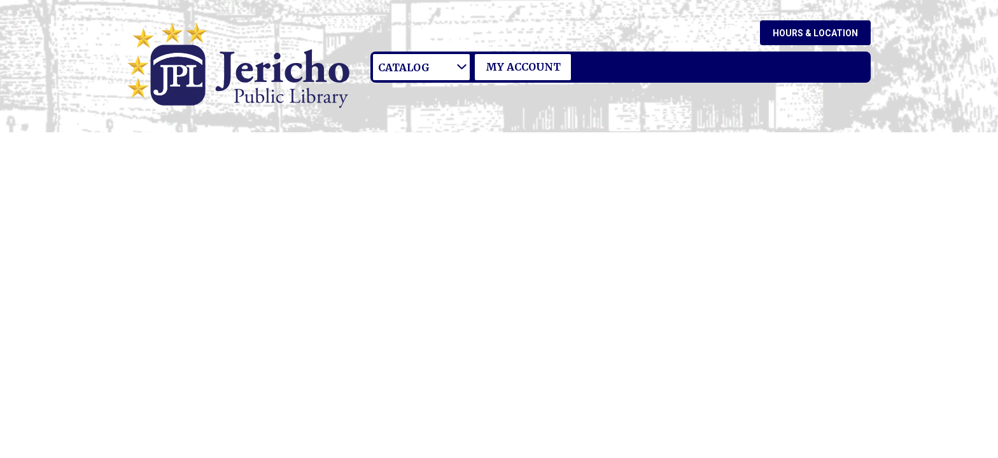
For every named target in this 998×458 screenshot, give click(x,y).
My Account (523, 66)
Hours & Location (815, 33)
